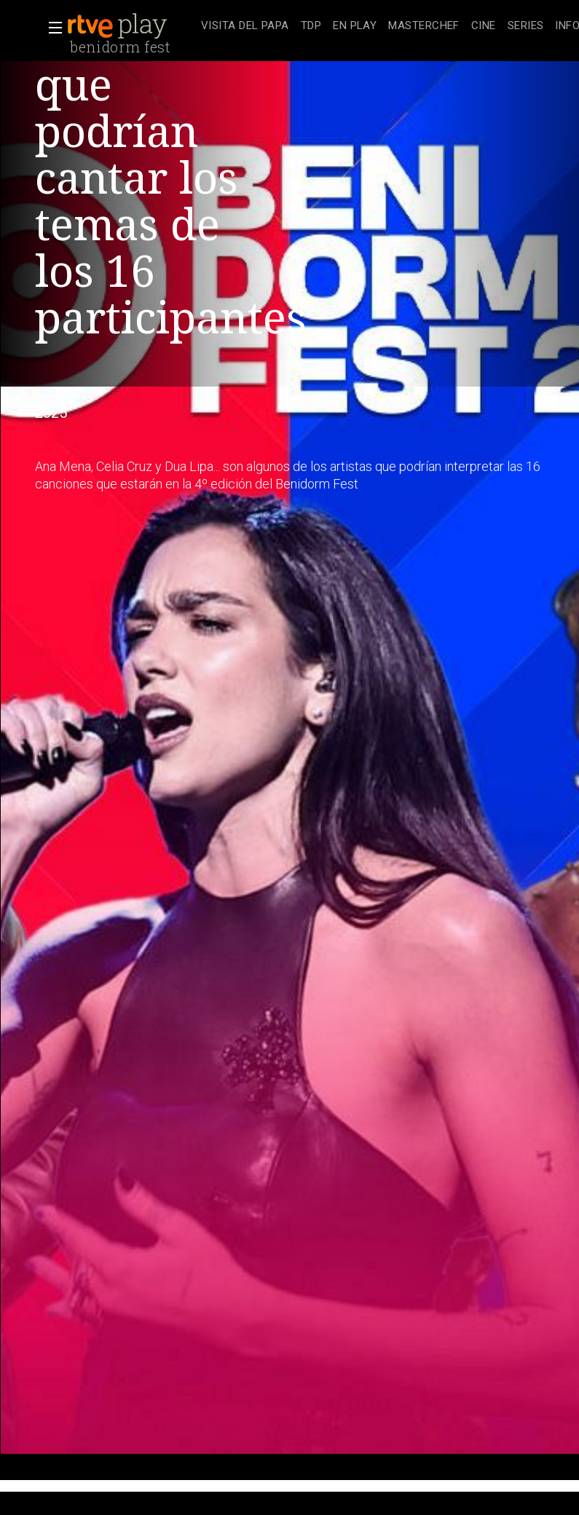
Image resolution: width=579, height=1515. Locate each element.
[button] (51, 28)
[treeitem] (245, 26)
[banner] (131, 26)
